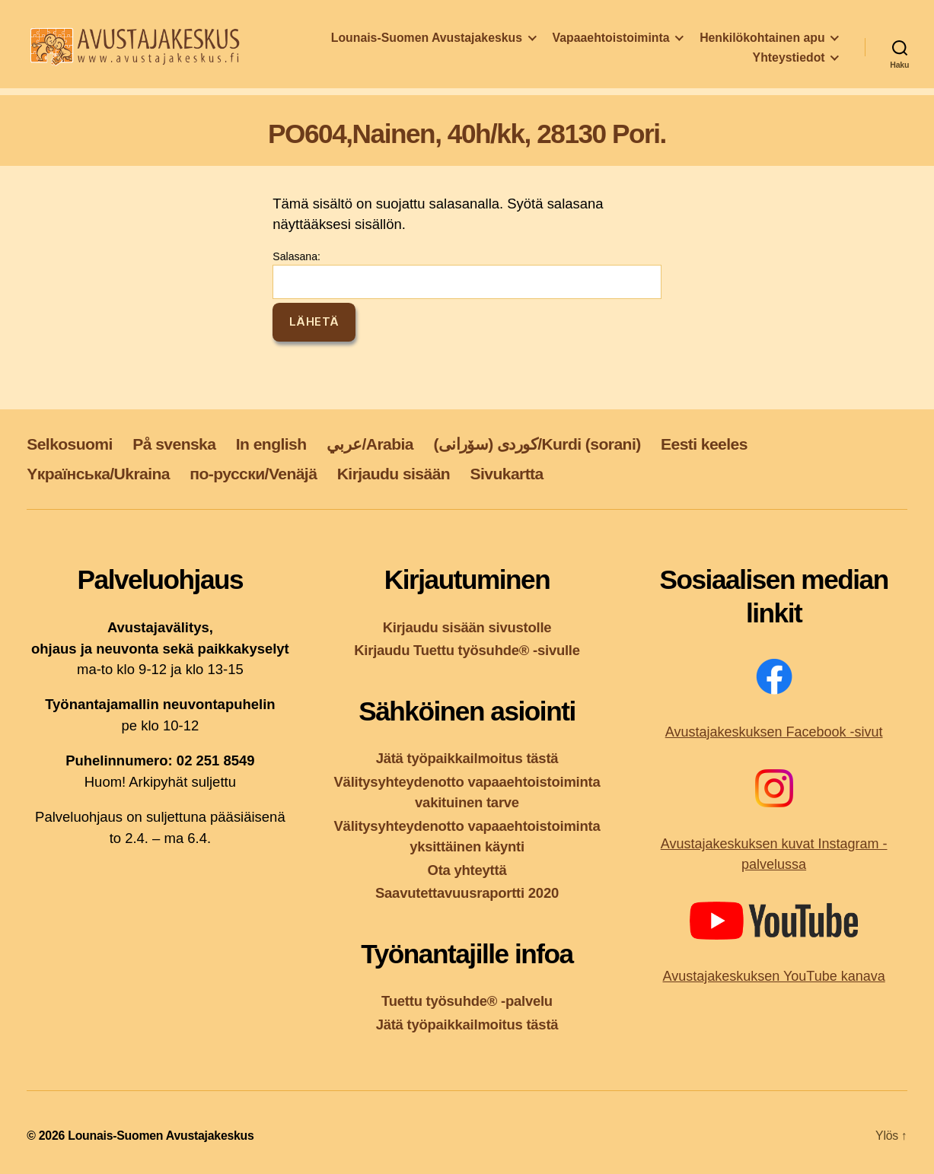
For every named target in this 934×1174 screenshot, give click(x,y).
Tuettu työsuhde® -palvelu (467, 1001)
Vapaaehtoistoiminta (611, 42)
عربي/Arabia (370, 444)
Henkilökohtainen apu (762, 42)
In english (271, 444)
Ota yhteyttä (467, 870)
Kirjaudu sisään (393, 473)
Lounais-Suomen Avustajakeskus (426, 42)
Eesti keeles (704, 444)
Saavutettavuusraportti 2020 (467, 893)
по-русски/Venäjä (253, 473)
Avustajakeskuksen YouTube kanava (774, 976)
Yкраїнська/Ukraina (98, 473)
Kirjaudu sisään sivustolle (467, 627)
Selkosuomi (70, 444)
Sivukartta (507, 473)
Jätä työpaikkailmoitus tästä (467, 758)
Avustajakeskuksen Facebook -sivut (774, 732)
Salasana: (467, 274)
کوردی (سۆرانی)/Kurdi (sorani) (536, 444)
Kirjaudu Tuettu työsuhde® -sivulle (467, 650)
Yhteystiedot (789, 62)
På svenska (173, 444)
